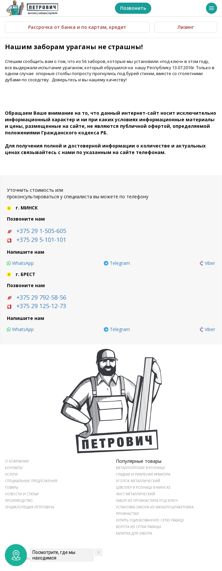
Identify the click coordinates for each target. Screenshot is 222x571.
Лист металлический (135, 494)
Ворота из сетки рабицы (138, 526)
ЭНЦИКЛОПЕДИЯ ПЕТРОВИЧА (29, 507)
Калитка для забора (134, 533)
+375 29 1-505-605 (41, 231)
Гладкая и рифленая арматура (143, 474)
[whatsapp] (20, 263)
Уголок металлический (138, 481)
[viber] (207, 263)
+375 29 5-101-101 (41, 240)
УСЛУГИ (11, 474)
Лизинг (185, 27)
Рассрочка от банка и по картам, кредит (77, 27)
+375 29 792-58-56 (41, 297)
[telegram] (117, 263)
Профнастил (127, 513)
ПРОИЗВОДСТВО (19, 500)
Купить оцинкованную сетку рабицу (150, 520)
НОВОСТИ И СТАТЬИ (22, 494)
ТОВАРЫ (11, 487)
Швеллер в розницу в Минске (143, 487)
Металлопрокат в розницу (140, 467)
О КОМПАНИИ (17, 461)
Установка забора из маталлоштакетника (155, 507)
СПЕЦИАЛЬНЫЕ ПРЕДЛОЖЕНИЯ (31, 481)
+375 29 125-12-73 (41, 306)
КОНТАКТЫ (14, 467)
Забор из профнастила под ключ (147, 500)
